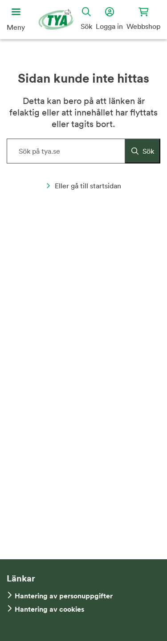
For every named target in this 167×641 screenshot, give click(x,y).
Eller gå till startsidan (83, 185)
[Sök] (142, 151)
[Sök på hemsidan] (83, 151)
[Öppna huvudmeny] (16, 19)
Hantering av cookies (49, 609)
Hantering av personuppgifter (64, 596)
